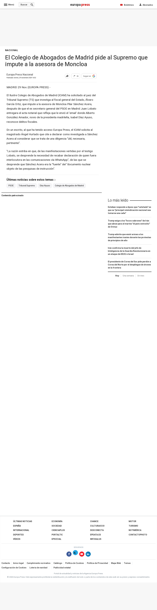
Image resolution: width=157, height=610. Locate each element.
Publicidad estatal (62, 567)
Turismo (133, 525)
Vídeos (16, 539)
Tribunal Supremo (27, 185)
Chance (94, 521)
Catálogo (57, 563)
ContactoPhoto (138, 534)
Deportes (18, 534)
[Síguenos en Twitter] (75, 554)
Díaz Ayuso (45, 185)
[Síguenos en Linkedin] (88, 554)
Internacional (21, 530)
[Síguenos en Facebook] (69, 554)
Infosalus (95, 539)
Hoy (117, 275)
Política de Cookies (74, 563)
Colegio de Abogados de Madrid (69, 185)
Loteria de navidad (38, 567)
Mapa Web (116, 563)
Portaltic (57, 534)
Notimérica (135, 530)
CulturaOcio (97, 525)
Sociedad (57, 525)
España (17, 525)
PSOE (11, 185)
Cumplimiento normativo (38, 563)
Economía (57, 521)
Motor (132, 521)
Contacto (5, 563)
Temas (127, 563)
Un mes (140, 275)
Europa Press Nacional (20, 74)
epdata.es (95, 534)
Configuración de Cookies (13, 567)
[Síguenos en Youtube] (82, 554)
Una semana (128, 275)
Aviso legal (18, 563)
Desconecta (97, 530)
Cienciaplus (58, 530)
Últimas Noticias (22, 521)
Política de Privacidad (97, 563)
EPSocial (56, 539)
